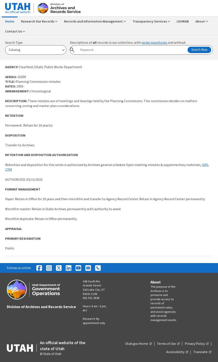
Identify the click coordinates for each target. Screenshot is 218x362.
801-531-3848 (91, 298)
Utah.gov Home (138, 344)
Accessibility (177, 352)
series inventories (154, 42)
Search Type (14, 42)
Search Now (199, 50)
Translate (202, 352)
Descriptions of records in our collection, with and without (128, 42)
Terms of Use (168, 344)
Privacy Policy (196, 344)
